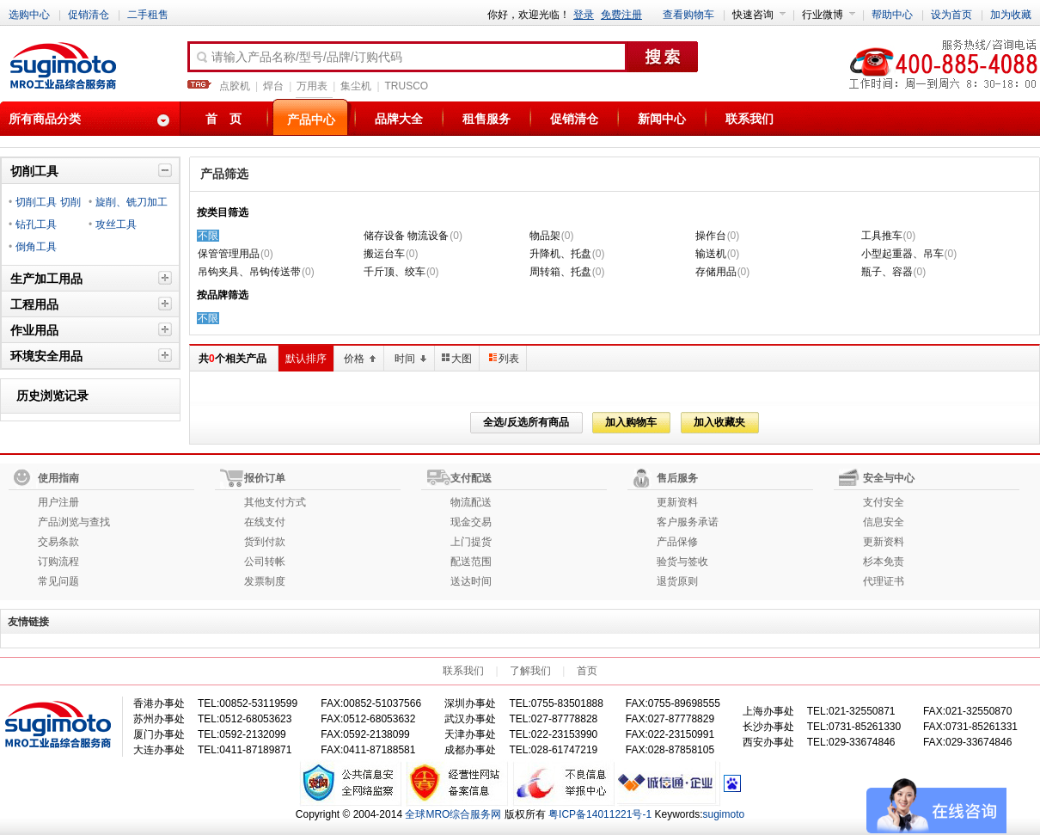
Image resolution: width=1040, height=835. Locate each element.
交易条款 (58, 542)
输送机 (710, 254)
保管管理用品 (229, 254)
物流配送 (471, 502)
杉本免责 (883, 562)
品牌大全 (399, 119)
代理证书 (883, 581)
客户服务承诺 (688, 522)
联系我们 (749, 119)
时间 (411, 359)
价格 (360, 359)
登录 (583, 15)
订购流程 (58, 562)
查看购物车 (688, 15)
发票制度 (264, 581)
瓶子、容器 (887, 272)
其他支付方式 (275, 502)
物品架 (544, 236)
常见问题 (58, 581)
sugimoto (724, 814)
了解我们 (530, 671)
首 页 (223, 119)
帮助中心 (892, 15)
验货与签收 (682, 562)
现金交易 (471, 522)
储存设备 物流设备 (406, 236)
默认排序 (306, 359)
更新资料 (677, 502)
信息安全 (883, 522)
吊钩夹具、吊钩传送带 (249, 272)
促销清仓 (88, 15)
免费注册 (621, 15)
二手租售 (147, 15)
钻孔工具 (36, 224)
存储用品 (716, 272)
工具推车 (881, 236)
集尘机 (355, 86)
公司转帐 (264, 562)
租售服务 (486, 119)
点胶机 (234, 86)
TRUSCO (407, 86)
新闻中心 (662, 119)
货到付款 (264, 542)
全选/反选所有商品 (525, 422)
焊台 (273, 86)
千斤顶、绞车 (394, 272)
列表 (504, 359)
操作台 (710, 236)
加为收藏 (1010, 15)
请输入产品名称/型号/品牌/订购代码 (298, 57)
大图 (457, 359)
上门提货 (471, 542)
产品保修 (677, 542)
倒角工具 (36, 247)
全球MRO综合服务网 (453, 814)
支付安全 (883, 502)
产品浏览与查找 (74, 522)
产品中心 (311, 119)
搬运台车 (384, 254)
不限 (208, 236)
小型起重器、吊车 (902, 254)
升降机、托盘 (560, 254)
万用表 (312, 86)
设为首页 (951, 15)
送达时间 (471, 581)
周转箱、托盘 (560, 272)
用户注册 (58, 502)
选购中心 (29, 15)
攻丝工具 (116, 224)
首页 (587, 671)
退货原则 (677, 581)
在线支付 (264, 522)
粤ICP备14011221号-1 (600, 814)
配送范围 (471, 562)
